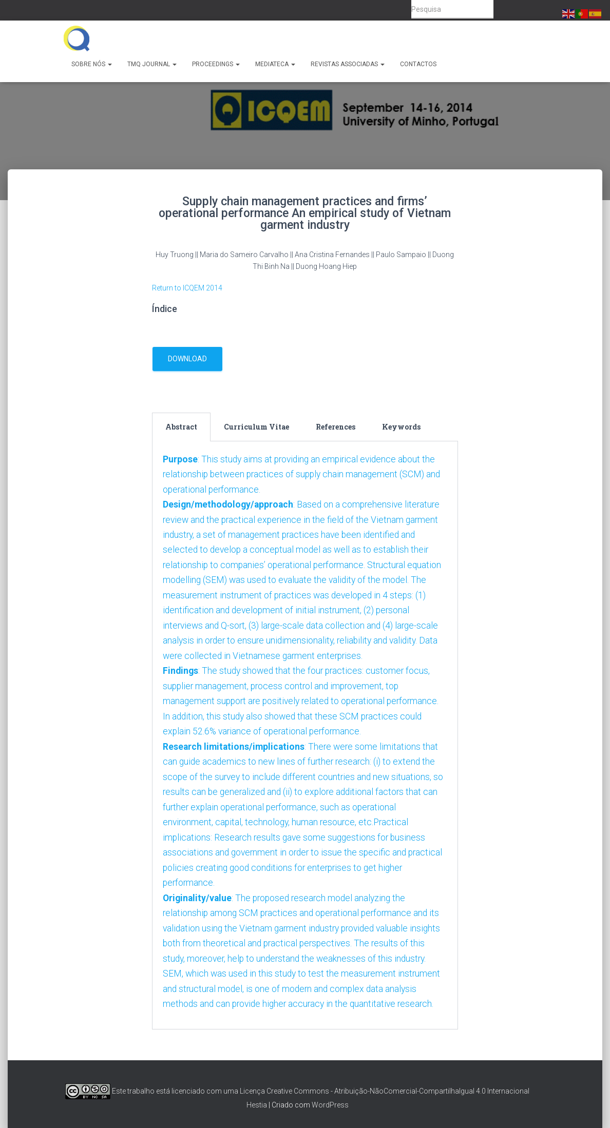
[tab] (181, 427)
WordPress (330, 1105)
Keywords (401, 427)
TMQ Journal (152, 64)
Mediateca (275, 64)
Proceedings (216, 64)
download (187, 359)
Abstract (181, 427)
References (335, 427)
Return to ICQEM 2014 (187, 288)
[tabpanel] (305, 739)
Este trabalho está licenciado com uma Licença (165, 1091)
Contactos (418, 64)
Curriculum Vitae (256, 427)
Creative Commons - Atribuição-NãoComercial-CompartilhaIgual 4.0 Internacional (397, 1091)
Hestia (256, 1105)
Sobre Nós (91, 64)
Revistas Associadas (348, 64)
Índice (164, 308)
